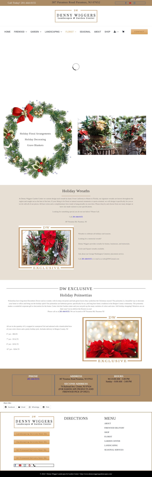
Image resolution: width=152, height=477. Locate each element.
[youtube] (130, 3)
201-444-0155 (78, 217)
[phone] (34, 465)
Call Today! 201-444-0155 (22, 3)
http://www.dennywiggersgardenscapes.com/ (96, 474)
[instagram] (134, 3)
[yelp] (29, 465)
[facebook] (126, 3)
